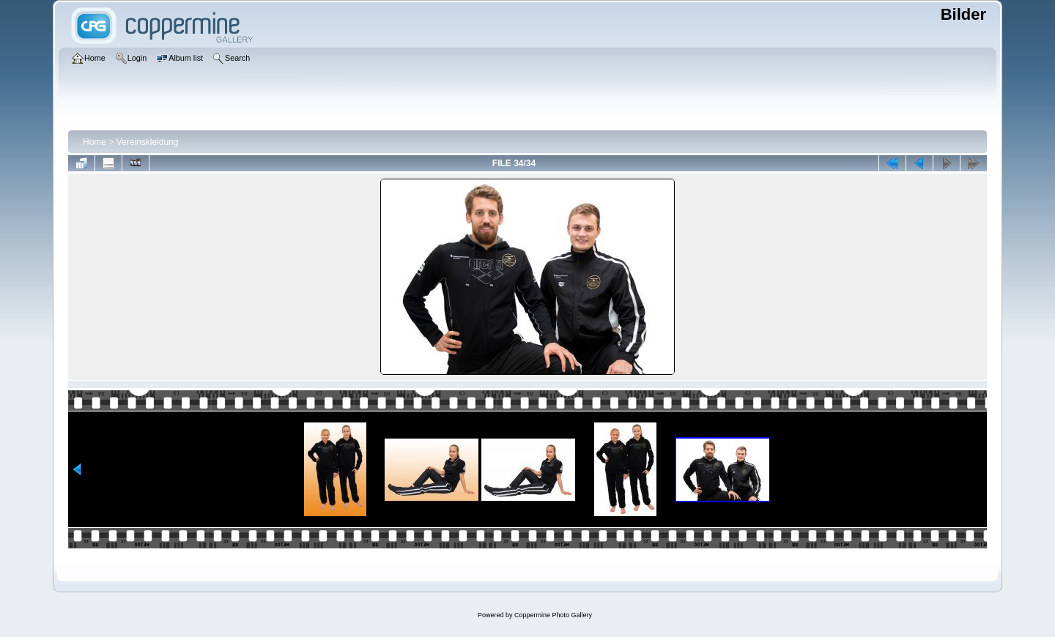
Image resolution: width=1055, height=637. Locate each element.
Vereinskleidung (147, 142)
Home (94, 142)
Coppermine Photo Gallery (553, 615)
